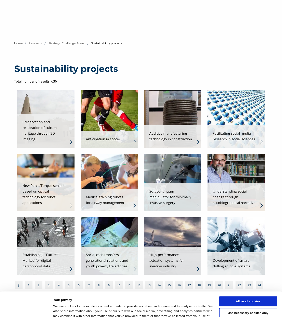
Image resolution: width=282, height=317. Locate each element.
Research (35, 43)
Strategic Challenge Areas (66, 43)
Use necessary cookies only (248, 289)
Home (18, 43)
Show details (62, 309)
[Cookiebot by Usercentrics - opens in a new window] (26, 309)
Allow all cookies (248, 278)
